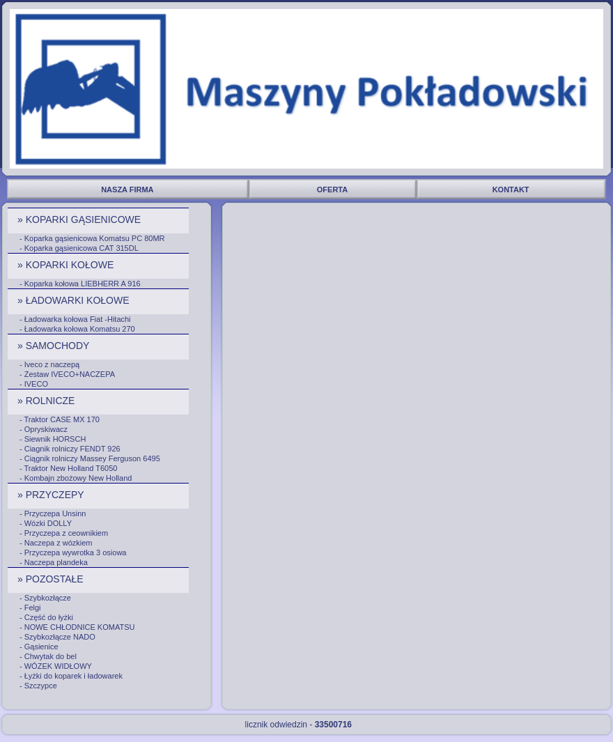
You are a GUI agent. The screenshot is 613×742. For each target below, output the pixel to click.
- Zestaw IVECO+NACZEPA (67, 374)
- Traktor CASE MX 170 (60, 419)
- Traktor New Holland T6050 (68, 468)
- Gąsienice (39, 646)
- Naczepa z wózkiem (56, 543)
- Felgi (30, 607)
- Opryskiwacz (44, 429)
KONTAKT (511, 189)
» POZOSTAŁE (51, 579)
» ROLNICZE (47, 400)
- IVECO (34, 384)
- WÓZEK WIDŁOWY (56, 666)
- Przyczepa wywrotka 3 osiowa (73, 552)
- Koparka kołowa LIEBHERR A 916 (80, 283)
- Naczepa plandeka (54, 562)
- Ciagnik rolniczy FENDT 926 (70, 449)
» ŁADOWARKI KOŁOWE (74, 300)
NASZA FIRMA (128, 189)
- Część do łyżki (46, 617)
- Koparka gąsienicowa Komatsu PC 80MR (92, 238)
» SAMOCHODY (54, 345)
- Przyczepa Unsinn (53, 513)
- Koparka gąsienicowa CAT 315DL (79, 248)
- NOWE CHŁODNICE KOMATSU (77, 627)
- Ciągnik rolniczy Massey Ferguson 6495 (90, 458)
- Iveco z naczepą (49, 364)
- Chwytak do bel (48, 656)
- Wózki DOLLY (46, 523)
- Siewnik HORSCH (53, 439)
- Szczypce (38, 685)
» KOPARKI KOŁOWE (66, 264)
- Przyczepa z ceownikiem (64, 533)
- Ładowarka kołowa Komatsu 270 (77, 329)
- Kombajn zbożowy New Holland (76, 478)
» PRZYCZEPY (51, 494)
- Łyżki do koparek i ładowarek (71, 676)
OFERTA (333, 189)
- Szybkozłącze (45, 598)
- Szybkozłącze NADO (57, 637)
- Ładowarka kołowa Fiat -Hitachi (75, 319)
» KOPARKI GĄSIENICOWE (80, 219)
